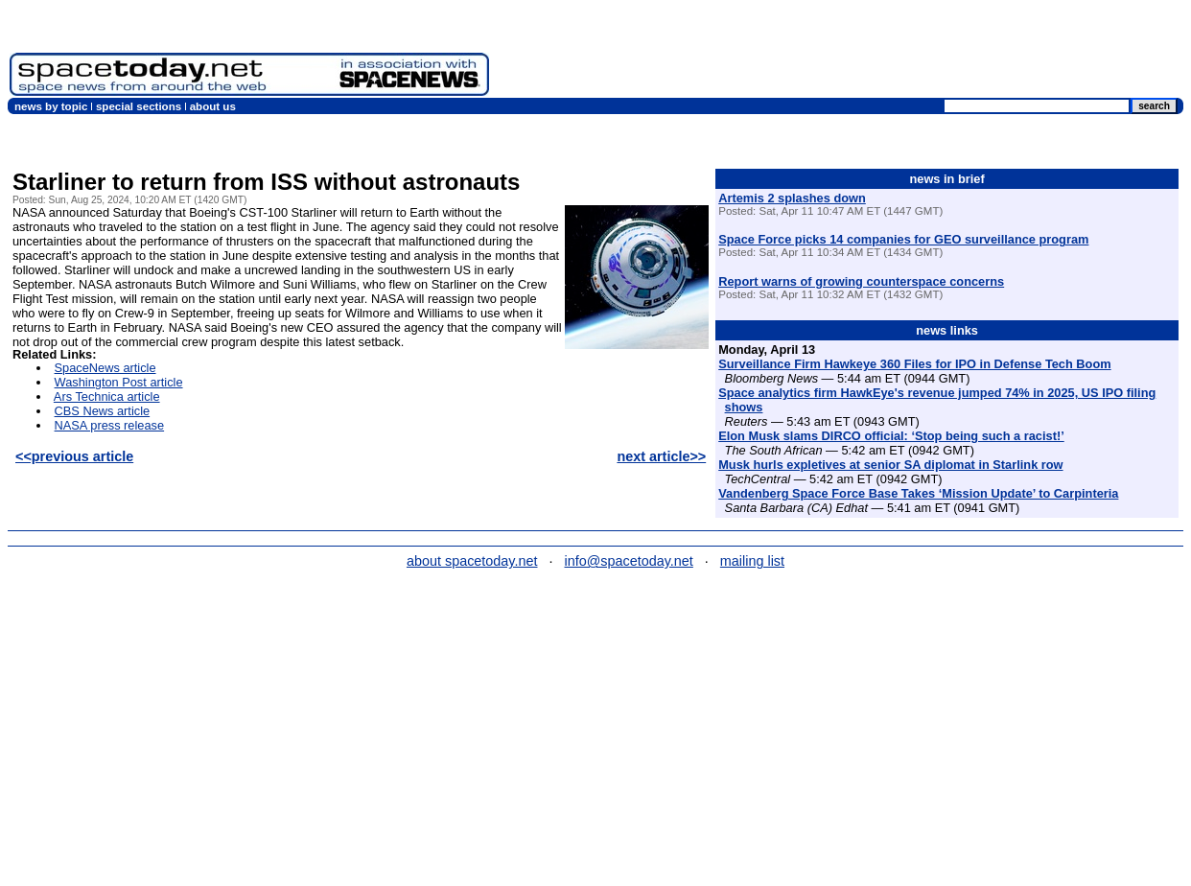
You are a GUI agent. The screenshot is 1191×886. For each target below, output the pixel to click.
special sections (138, 106)
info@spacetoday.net (629, 561)
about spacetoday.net (472, 561)
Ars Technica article (107, 396)
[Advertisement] (840, 53)
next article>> (661, 456)
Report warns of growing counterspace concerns (861, 281)
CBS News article (103, 411)
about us (213, 106)
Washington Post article (119, 382)
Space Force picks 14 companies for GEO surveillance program (903, 239)
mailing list (752, 561)
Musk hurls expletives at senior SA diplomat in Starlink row (890, 464)
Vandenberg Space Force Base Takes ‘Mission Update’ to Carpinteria (918, 493)
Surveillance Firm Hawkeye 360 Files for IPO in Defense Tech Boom (914, 364)
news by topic (50, 106)
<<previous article (74, 456)
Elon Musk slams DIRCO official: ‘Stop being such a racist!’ (891, 436)
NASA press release (110, 425)
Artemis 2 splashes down (792, 198)
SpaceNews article (105, 368)
